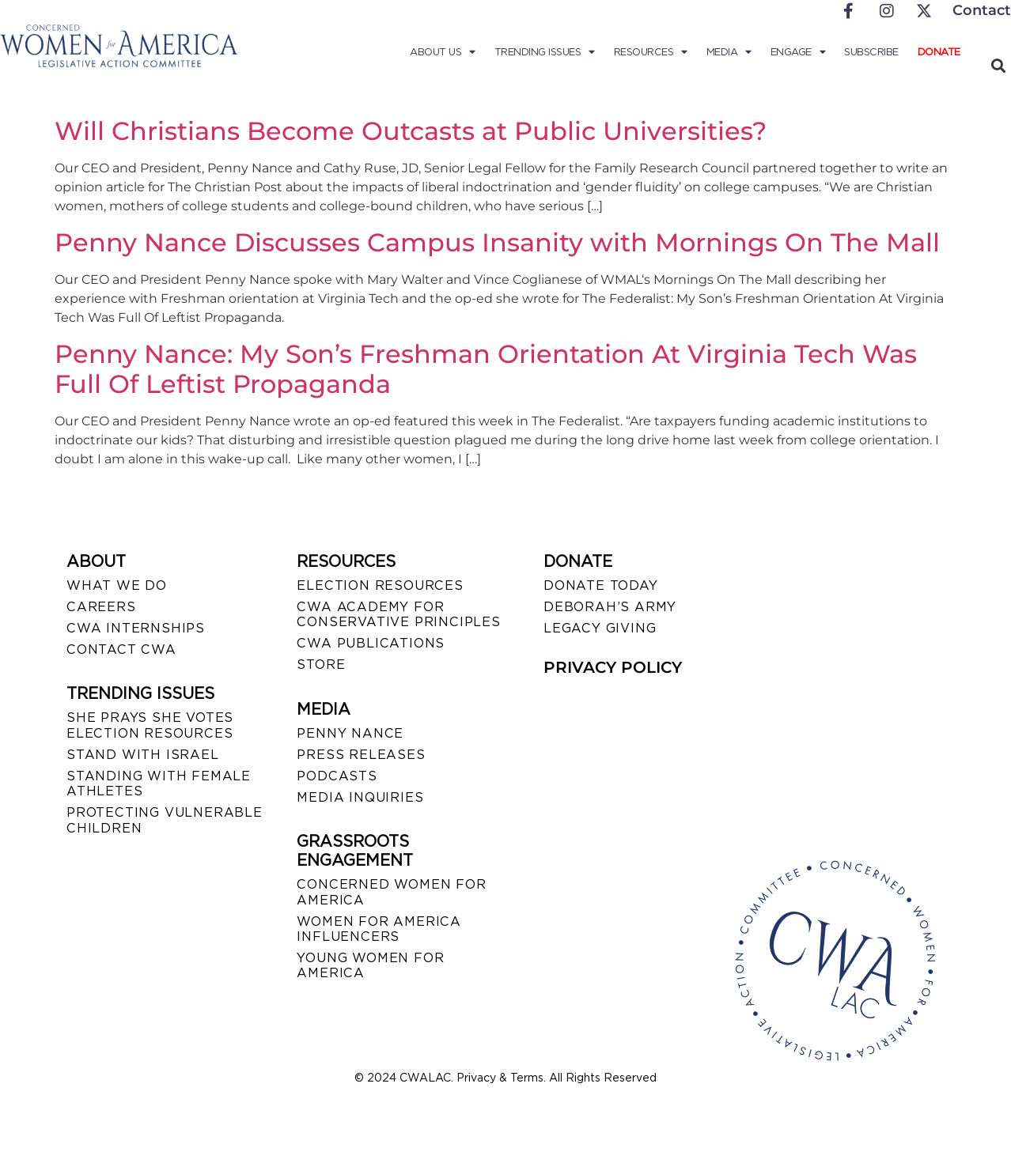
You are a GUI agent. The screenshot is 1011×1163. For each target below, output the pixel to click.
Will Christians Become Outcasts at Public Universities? (411, 130)
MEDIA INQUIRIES (360, 797)
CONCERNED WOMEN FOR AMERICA (391, 892)
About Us (442, 52)
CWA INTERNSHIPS (135, 628)
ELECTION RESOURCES (380, 585)
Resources (650, 52)
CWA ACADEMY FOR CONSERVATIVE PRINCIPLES (398, 614)
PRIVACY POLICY (612, 667)
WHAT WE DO (116, 585)
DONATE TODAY (600, 585)
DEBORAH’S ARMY (609, 606)
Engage (798, 52)
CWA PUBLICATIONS (371, 643)
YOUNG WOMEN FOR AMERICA (370, 965)
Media (729, 52)
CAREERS (101, 606)
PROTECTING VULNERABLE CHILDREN (164, 820)
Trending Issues (544, 52)
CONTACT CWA (121, 649)
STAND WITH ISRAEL (142, 754)
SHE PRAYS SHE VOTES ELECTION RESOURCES (149, 725)
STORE (321, 664)
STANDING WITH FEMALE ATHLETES (158, 783)
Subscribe (871, 52)
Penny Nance (350, 733)
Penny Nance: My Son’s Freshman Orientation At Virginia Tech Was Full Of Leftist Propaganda (486, 368)
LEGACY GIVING (599, 628)
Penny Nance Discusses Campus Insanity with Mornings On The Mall (497, 242)
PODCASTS (337, 776)
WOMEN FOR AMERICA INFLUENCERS (379, 929)
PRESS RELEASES (361, 754)
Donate (939, 52)
